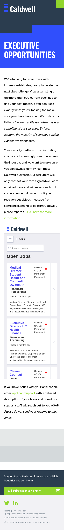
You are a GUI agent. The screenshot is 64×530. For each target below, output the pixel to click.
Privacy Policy (19, 511)
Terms (7, 511)
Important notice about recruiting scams (26, 513)
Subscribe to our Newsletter (24, 491)
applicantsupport (23, 393)
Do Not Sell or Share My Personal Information (25, 517)
